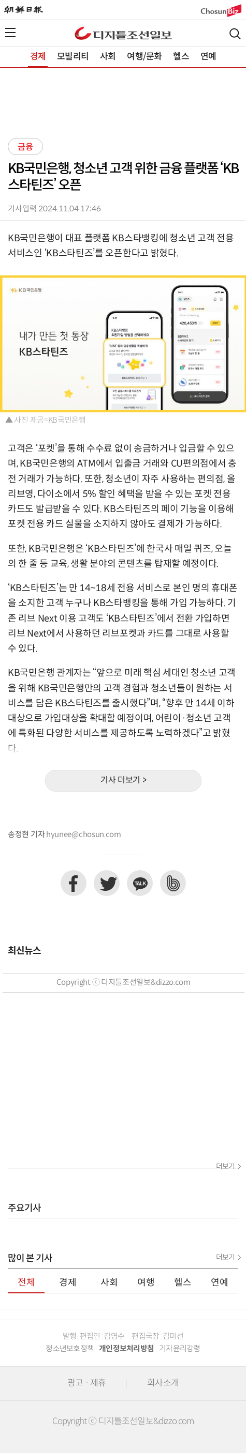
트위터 (107, 883)
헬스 (181, 57)
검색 (235, 34)
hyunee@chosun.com (83, 835)
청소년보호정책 (70, 1348)
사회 (107, 57)
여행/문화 (144, 57)
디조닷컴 (123, 33)
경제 (38, 57)
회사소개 (163, 1383)
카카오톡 (140, 883)
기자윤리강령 (179, 1348)
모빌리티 (73, 57)
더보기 (225, 1166)
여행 (146, 1282)
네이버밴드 (173, 883)
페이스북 (73, 883)
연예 (208, 57)
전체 (26, 1282)
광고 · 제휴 (86, 1383)
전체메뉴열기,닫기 (10, 32)
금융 (25, 147)
